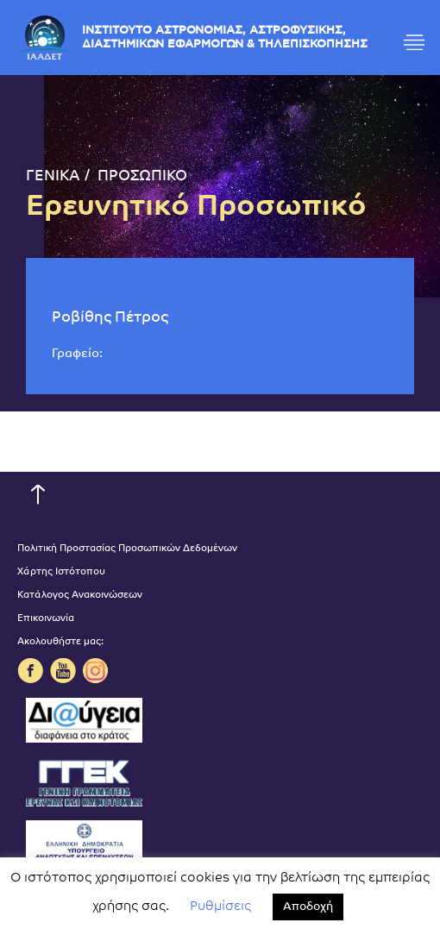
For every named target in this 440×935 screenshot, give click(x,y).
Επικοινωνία (45, 619)
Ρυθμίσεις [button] (220, 906)
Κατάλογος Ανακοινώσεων (79, 595)
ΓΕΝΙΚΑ (53, 176)
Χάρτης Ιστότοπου (61, 572)
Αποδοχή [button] (308, 907)
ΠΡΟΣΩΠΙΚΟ (142, 176)
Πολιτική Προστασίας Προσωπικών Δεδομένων (127, 549)
